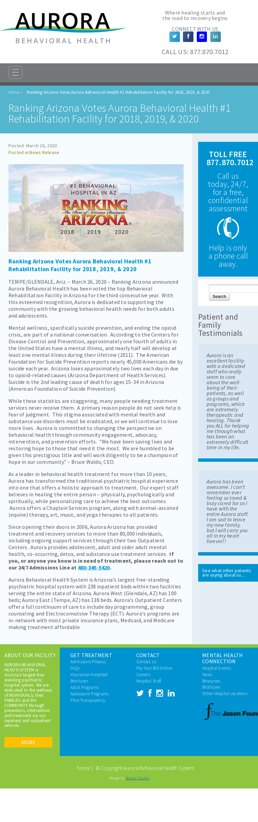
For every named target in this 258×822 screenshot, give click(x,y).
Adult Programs (84, 687)
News (207, 674)
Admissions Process (87, 662)
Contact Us (146, 662)
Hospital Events (216, 668)
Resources (211, 681)
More (28, 742)
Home (13, 92)
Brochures (79, 681)
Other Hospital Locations (225, 693)
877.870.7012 (209, 51)
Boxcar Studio (137, 777)
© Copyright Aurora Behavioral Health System (145, 768)
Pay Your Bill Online (154, 668)
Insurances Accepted (89, 674)
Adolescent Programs (89, 694)
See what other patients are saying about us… (226, 573)
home (83, 768)
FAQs (75, 668)
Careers (143, 674)
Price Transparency (87, 700)
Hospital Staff (148, 681)
